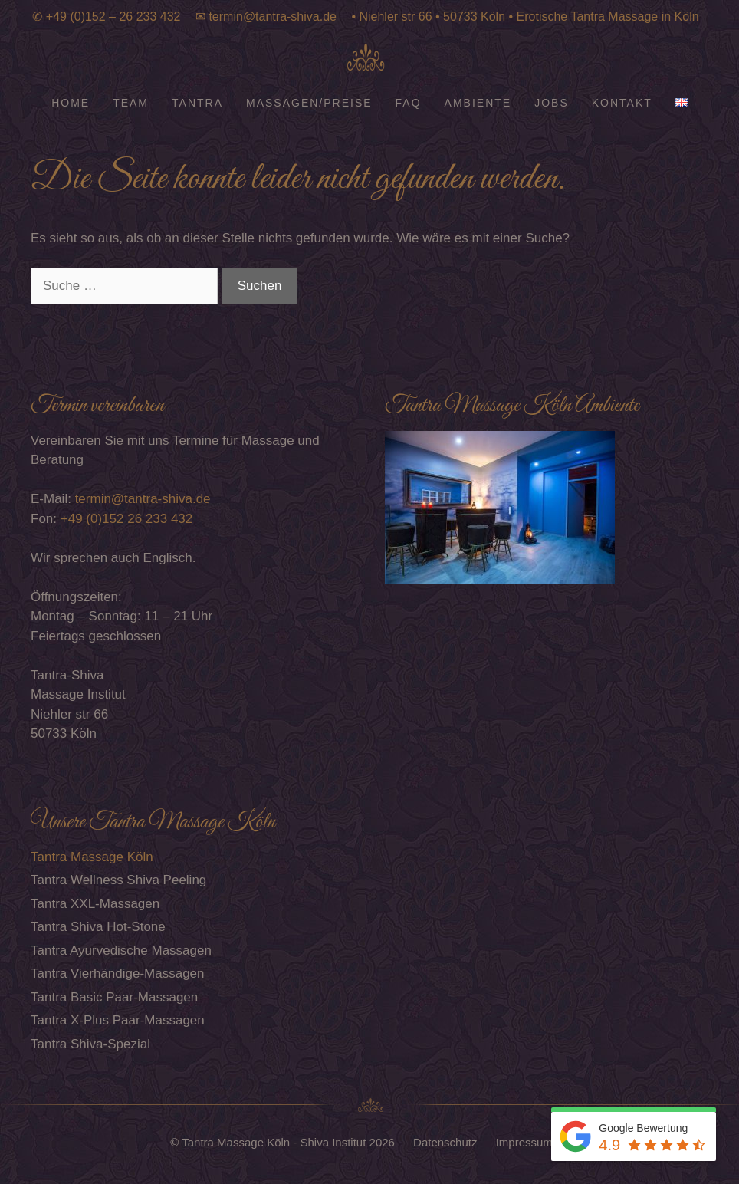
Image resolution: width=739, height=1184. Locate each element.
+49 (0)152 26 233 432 (127, 518)
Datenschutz (447, 1142)
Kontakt (622, 103)
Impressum (526, 1142)
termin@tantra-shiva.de (273, 16)
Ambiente (478, 103)
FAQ (409, 103)
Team (131, 103)
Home (70, 103)
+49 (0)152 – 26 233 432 (113, 16)
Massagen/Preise (309, 103)
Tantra (197, 103)
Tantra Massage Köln (92, 857)
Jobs (551, 103)
